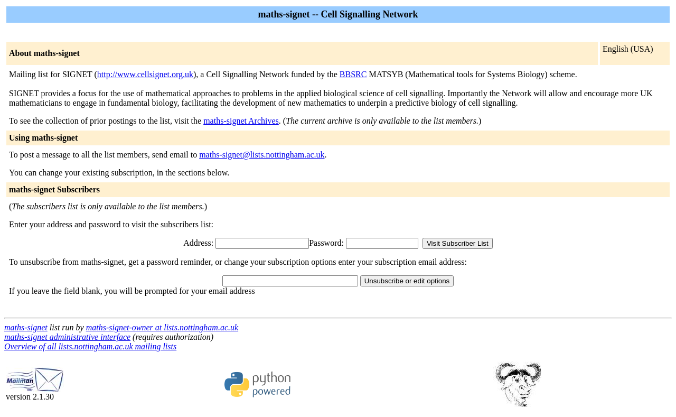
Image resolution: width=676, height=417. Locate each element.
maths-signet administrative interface (67, 336)
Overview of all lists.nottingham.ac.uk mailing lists (90, 346)
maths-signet (26, 327)
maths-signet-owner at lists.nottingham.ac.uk (162, 327)
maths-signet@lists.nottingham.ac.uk (261, 154)
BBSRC (353, 74)
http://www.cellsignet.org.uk (145, 74)
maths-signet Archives (241, 120)
